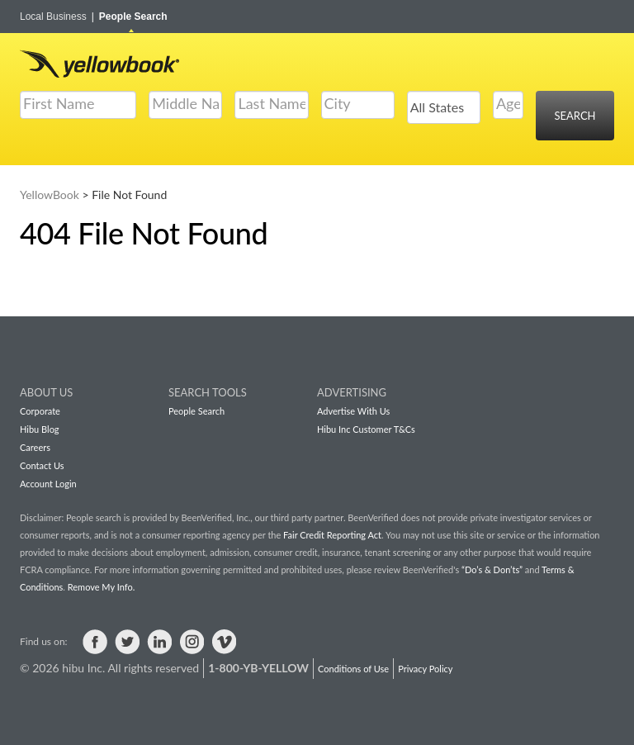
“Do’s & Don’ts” (492, 569)
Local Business (57, 16)
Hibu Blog (39, 429)
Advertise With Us (353, 411)
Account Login (48, 483)
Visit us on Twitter (127, 642)
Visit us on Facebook (95, 642)
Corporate (40, 411)
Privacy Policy (425, 668)
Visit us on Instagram (191, 642)
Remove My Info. (101, 586)
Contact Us (42, 465)
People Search (133, 16)
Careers (35, 447)
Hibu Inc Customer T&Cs (366, 429)
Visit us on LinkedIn (159, 642)
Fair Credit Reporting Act (332, 534)
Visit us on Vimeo (224, 642)
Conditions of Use (353, 668)
